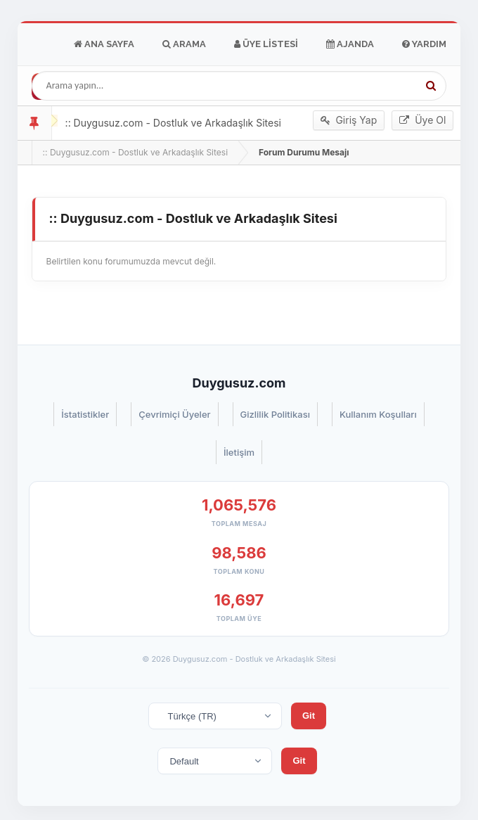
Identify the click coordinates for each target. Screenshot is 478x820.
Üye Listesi (266, 44)
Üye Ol (422, 120)
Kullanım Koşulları (378, 414)
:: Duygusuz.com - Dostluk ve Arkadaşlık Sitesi (135, 152)
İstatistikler (85, 414)
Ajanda (350, 44)
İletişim (239, 452)
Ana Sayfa (104, 44)
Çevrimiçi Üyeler (174, 414)
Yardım (424, 44)
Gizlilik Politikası (275, 414)
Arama (184, 44)
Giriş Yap (349, 120)
